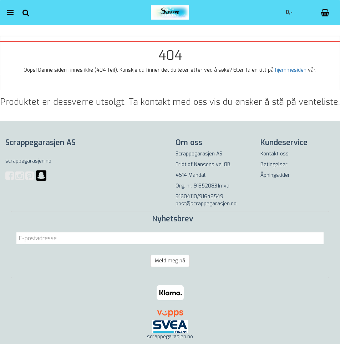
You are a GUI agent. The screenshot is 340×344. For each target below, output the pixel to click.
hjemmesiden (290, 70)
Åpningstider (275, 175)
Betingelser (274, 164)
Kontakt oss (274, 153)
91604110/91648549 (199, 196)
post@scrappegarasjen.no (206, 203)
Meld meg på (170, 260)
